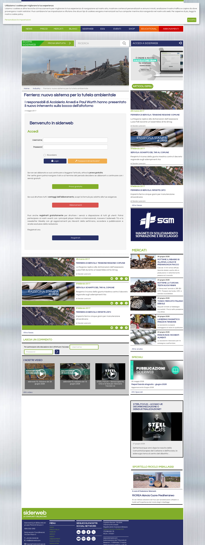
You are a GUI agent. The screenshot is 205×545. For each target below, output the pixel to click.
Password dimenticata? (87, 161)
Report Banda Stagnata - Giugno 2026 (149, 384)
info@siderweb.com (33, 540)
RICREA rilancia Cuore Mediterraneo (153, 495)
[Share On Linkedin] (116, 278)
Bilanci (73, 29)
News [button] (29, 29)
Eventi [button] (117, 29)
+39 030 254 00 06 (32, 538)
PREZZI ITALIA (54, 529)
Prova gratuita (75, 187)
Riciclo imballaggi (153, 466)
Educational (149, 29)
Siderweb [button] (87, 29)
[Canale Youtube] (78, 539)
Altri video (27, 392)
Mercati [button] (58, 29)
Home (26, 89)
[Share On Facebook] (126, 278)
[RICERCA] (124, 43)
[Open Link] (157, 64)
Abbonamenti (171, 29)
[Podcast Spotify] (83, 539)
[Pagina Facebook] (88, 532)
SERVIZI (52, 534)
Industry (36, 89)
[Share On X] (121, 278)
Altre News (28, 333)
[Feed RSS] (88, 539)
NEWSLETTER (54, 543)
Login (55, 161)
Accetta (191, 20)
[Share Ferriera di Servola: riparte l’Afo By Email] (111, 327)
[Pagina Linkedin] (78, 532)
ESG (102, 29)
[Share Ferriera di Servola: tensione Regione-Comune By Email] (111, 278)
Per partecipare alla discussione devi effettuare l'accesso (46, 347)
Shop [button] (132, 29)
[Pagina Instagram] (83, 532)
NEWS (52, 527)
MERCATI (53, 532)
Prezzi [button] (44, 29)
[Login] (57, 352)
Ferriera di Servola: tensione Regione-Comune (100, 263)
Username (37, 140)
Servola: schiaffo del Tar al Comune (95, 288)
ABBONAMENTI (55, 539)
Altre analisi (137, 349)
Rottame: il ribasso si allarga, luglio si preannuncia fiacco (168, 262)
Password (37, 147)
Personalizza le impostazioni (18, 20)
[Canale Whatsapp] (93, 539)
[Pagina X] (93, 532)
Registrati (75, 238)
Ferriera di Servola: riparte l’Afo (93, 312)
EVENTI (52, 536)
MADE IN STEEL (55, 541)
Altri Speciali (137, 392)
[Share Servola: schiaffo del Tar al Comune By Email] (111, 303)
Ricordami (50, 155)
